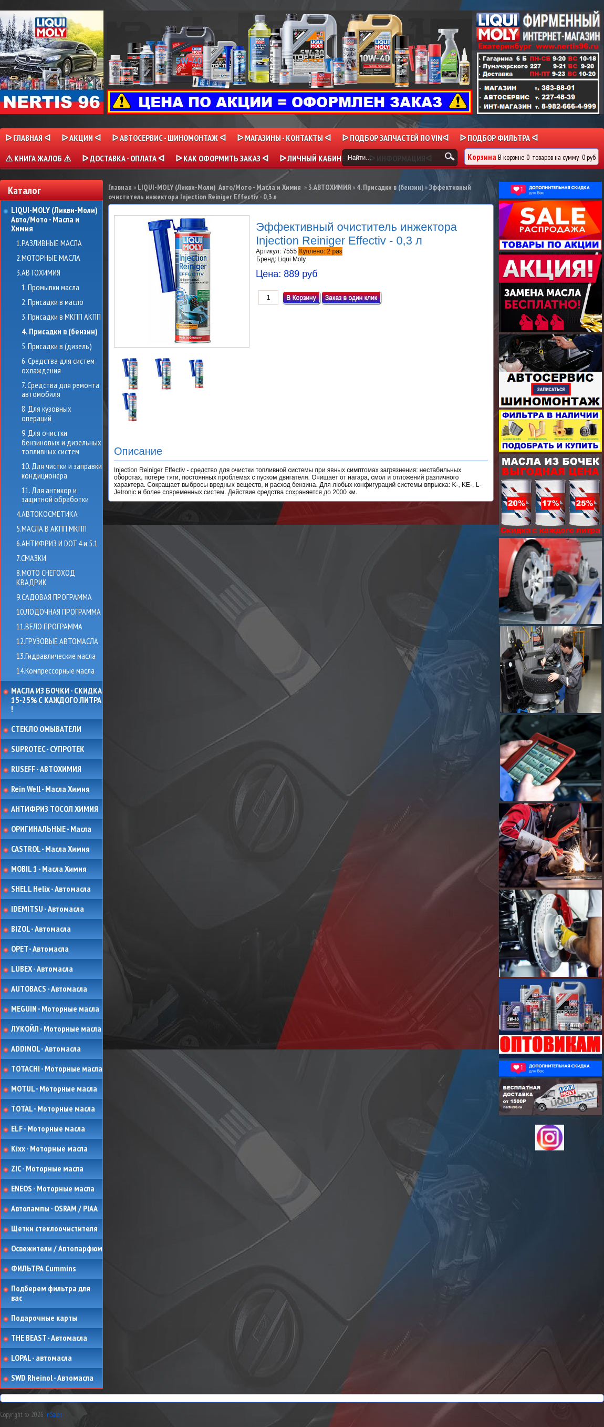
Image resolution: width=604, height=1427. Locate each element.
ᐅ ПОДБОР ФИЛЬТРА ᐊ (499, 137)
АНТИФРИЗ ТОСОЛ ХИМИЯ (54, 809)
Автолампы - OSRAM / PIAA (54, 1209)
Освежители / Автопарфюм (56, 1248)
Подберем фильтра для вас (50, 1293)
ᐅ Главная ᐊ (27, 137)
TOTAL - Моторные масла (53, 1109)
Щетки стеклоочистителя (54, 1229)
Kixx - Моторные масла (49, 1149)
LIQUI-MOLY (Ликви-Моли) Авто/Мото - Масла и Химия (55, 219)
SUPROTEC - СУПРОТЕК (48, 749)
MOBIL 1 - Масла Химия (49, 869)
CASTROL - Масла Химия (50, 849)
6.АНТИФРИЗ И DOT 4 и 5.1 (57, 543)
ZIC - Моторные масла (47, 1169)
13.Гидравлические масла (56, 656)
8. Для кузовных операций (46, 413)
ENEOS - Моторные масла (53, 1189)
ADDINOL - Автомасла (46, 1049)
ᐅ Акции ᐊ (81, 137)
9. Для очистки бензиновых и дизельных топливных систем (61, 442)
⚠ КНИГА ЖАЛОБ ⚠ (38, 158)
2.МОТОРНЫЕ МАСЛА (48, 258)
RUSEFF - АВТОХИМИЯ (46, 769)
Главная (120, 187)
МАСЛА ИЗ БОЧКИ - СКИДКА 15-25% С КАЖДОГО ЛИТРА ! (56, 700)
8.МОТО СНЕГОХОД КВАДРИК (45, 577)
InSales (53, 1414)
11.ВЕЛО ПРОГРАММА (49, 626)
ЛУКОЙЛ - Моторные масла (56, 1029)
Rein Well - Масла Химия (50, 789)
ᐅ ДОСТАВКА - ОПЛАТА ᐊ (123, 158)
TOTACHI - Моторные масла (56, 1069)
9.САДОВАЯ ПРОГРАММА (54, 597)
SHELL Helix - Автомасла (51, 889)
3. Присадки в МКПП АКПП (61, 317)
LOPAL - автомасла (41, 1358)
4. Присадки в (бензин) (60, 332)
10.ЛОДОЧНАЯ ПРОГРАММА (58, 612)
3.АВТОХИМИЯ (38, 273)
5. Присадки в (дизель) (57, 346)
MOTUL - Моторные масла (54, 1089)
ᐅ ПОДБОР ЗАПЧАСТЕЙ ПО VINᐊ (395, 137)
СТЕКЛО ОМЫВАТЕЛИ (46, 729)
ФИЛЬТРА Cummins (43, 1268)
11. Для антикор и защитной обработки (55, 495)
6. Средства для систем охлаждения (58, 365)
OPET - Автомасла (40, 949)
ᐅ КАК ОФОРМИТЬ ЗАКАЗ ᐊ (221, 158)
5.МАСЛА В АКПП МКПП (51, 529)
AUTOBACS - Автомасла (49, 989)
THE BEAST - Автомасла (49, 1338)
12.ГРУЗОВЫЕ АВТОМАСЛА (57, 641)
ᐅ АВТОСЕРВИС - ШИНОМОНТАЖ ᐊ (169, 137)
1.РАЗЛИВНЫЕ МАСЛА (49, 243)
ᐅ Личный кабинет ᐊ (318, 158)
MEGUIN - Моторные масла (55, 1009)
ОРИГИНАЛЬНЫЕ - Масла (51, 829)
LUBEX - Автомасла (42, 969)
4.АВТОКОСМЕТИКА (47, 514)
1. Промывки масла (50, 287)
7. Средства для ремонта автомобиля (60, 390)
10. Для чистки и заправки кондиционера (62, 471)
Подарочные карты (44, 1318)
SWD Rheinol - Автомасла (52, 1378)
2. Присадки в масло (53, 302)
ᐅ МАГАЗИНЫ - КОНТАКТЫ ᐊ (284, 137)
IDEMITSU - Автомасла (47, 909)
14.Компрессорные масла (55, 671)
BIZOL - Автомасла (41, 929)
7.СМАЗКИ (31, 558)
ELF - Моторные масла (48, 1129)
